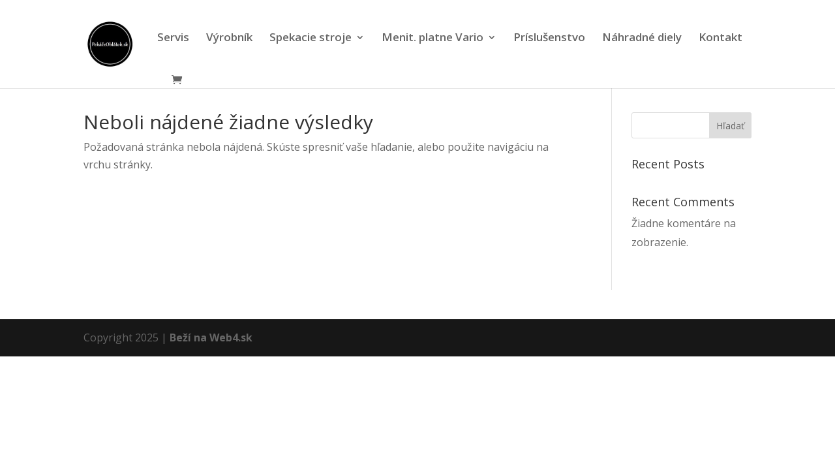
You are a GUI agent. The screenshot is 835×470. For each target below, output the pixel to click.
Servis (173, 38)
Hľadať (730, 125)
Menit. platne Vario (432, 38)
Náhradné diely (642, 38)
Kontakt (720, 38)
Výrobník (229, 38)
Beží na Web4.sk (211, 337)
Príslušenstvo (549, 38)
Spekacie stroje (310, 38)
